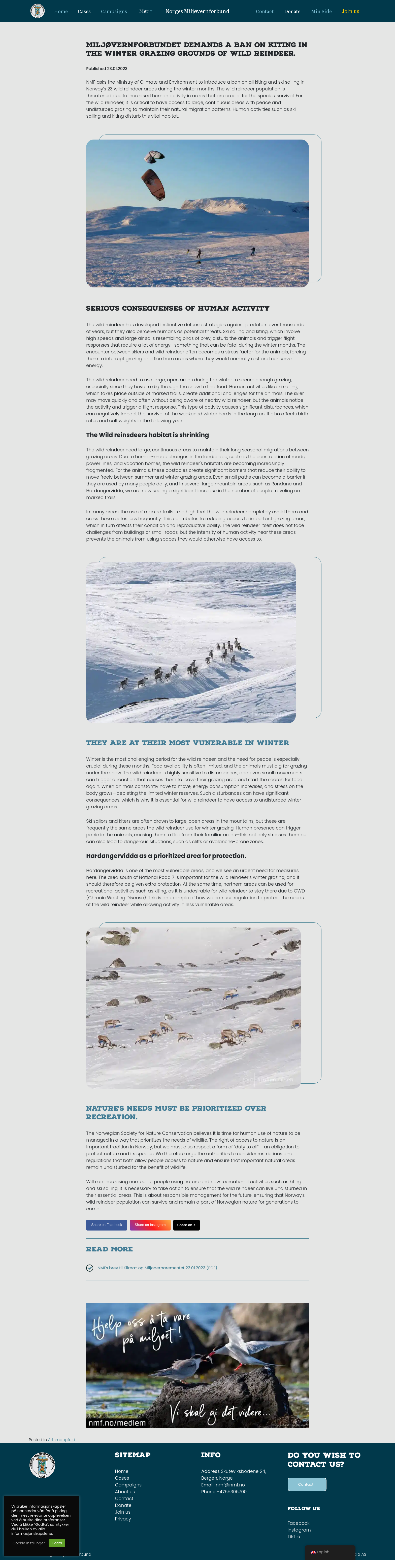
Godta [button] (57, 1543)
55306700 (236, 1491)
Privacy (123, 1519)
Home (121, 1471)
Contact (124, 1498)
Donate (123, 1505)
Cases (122, 1478)
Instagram (299, 1530)
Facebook (299, 1523)
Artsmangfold (61, 1440)
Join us (350, 11)
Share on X (186, 1225)
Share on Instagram (150, 1225)
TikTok (294, 1537)
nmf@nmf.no (230, 1485)
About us (125, 1491)
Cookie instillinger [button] (29, 1543)
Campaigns (128, 1485)
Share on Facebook (106, 1225)
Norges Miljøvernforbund (197, 11)
